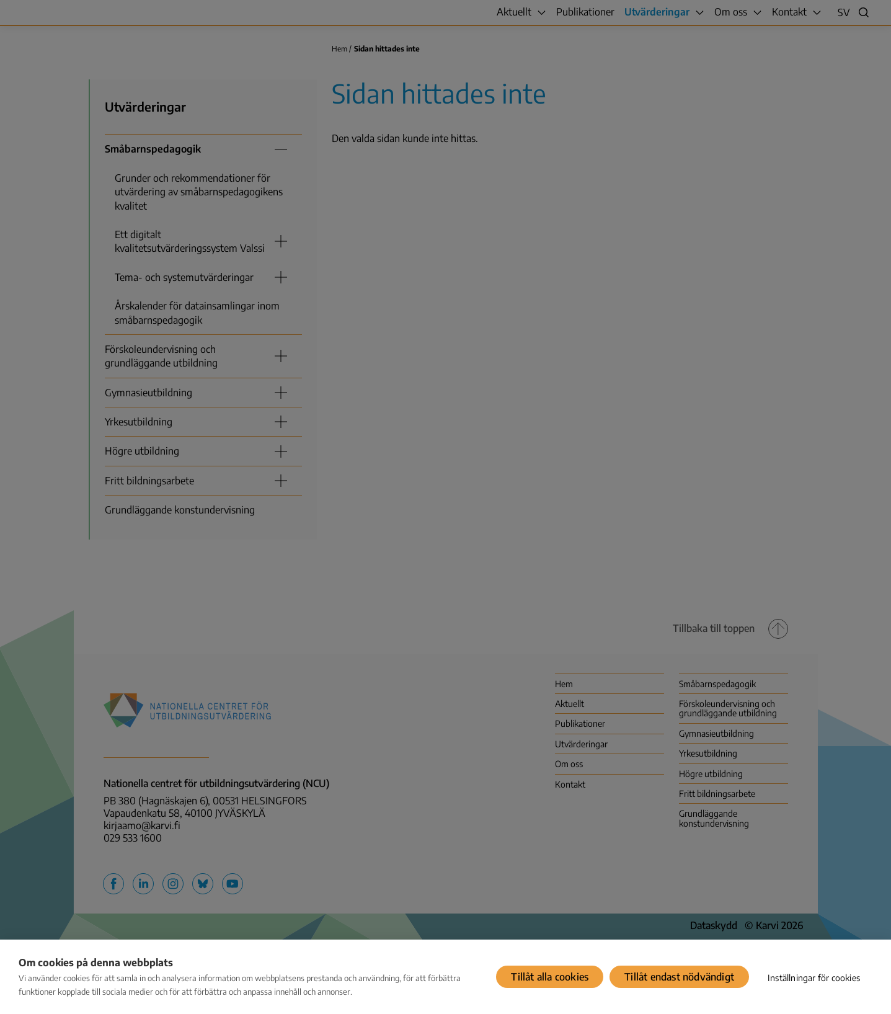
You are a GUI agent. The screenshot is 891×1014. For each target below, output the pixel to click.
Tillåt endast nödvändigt (679, 977)
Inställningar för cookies (814, 977)
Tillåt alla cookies (549, 977)
